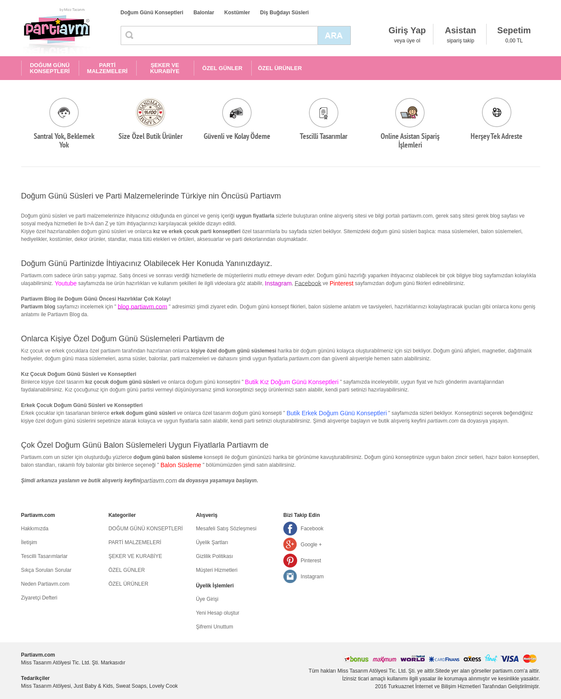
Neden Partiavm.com (45, 584)
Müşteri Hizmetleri (216, 570)
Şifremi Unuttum (214, 627)
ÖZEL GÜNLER (222, 68)
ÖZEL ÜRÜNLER (280, 68)
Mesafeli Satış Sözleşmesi (226, 529)
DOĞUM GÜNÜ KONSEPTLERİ (50, 68)
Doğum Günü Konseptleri (152, 13)
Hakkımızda (34, 529)
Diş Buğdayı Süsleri (284, 13)
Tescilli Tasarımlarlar (44, 556)
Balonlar (203, 13)
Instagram (312, 577)
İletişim (29, 542)
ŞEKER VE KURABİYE (165, 68)
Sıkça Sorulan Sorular (46, 570)
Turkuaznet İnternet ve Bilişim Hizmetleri (434, 686)
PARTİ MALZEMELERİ (107, 68)
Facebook (308, 283)
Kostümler (237, 13)
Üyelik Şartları (212, 542)
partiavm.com (159, 480)
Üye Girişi (207, 599)
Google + (311, 545)
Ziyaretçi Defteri (39, 598)
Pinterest (311, 561)
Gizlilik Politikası (214, 556)
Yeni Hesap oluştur (217, 613)
